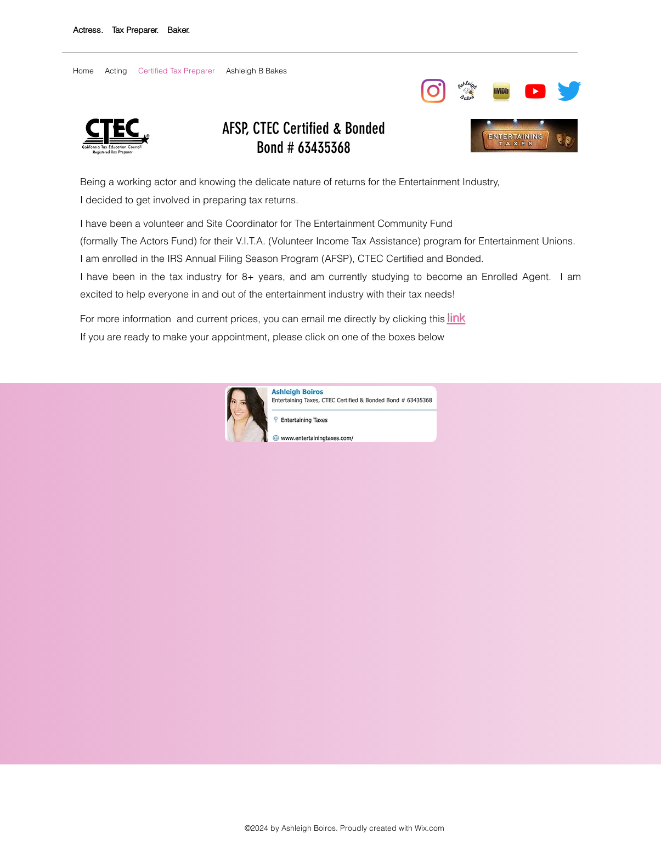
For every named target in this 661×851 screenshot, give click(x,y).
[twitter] (569, 91)
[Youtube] (535, 91)
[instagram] (433, 91)
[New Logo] (467, 91)
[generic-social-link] (501, 91)
